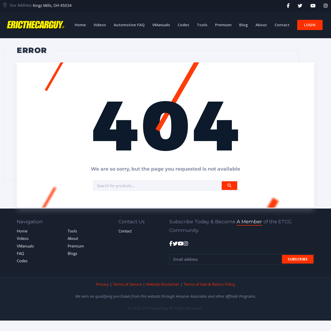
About (73, 238)
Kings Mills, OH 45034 (52, 5)
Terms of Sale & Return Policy (209, 284)
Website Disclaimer (162, 284)
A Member (249, 222)
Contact (125, 230)
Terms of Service (127, 284)
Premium (76, 246)
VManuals (25, 246)
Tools (72, 230)
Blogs (72, 253)
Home (22, 230)
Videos (22, 238)
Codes (22, 260)
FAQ (20, 253)
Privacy (102, 284)
